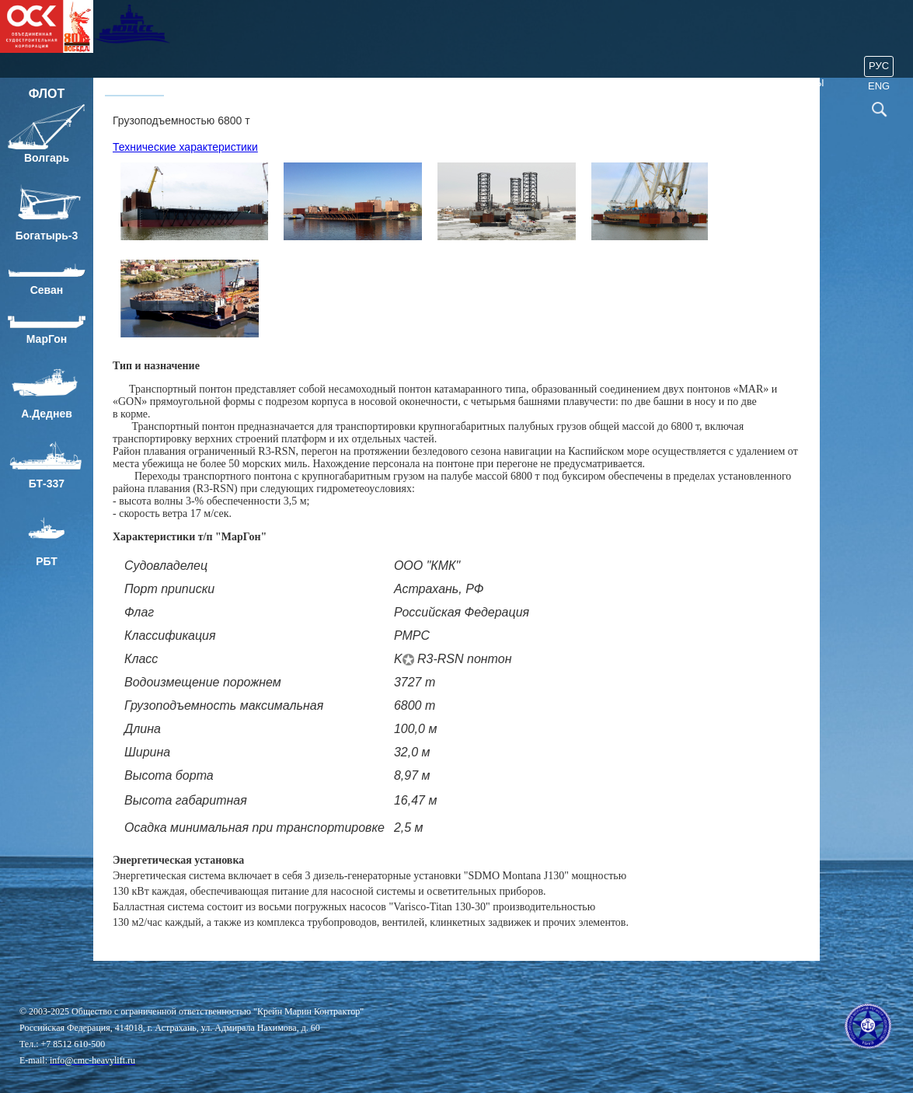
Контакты (624, 83)
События (547, 83)
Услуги (376, 83)
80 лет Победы (784, 83)
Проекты (297, 83)
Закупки (697, 83)
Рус (879, 66)
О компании (215, 83)
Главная (134, 83)
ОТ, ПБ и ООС (464, 83)
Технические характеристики (185, 147)
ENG (879, 86)
